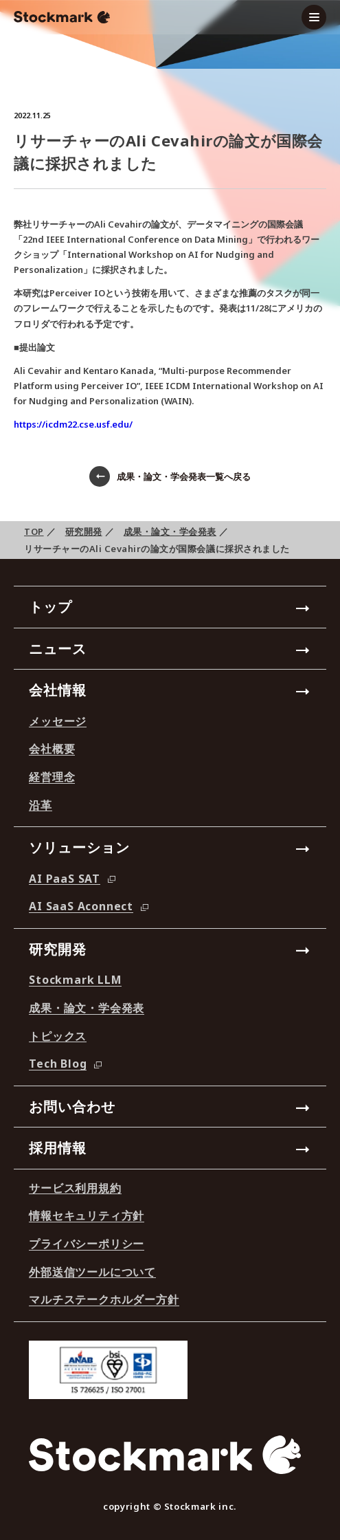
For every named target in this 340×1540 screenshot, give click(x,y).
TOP (34, 531)
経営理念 (52, 778)
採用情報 (58, 1147)
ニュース (58, 648)
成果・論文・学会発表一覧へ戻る (184, 476)
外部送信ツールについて (92, 1273)
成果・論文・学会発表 (170, 531)
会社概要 (52, 750)
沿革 (40, 806)
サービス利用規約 (75, 1189)
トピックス (58, 1037)
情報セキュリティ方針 (86, 1216)
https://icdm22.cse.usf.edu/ (73, 424)
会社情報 (58, 690)
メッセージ (58, 722)
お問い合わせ (72, 1106)
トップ (50, 606)
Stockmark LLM (75, 981)
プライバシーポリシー (86, 1245)
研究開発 (83, 531)
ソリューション (79, 847)
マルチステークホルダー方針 (104, 1300)
